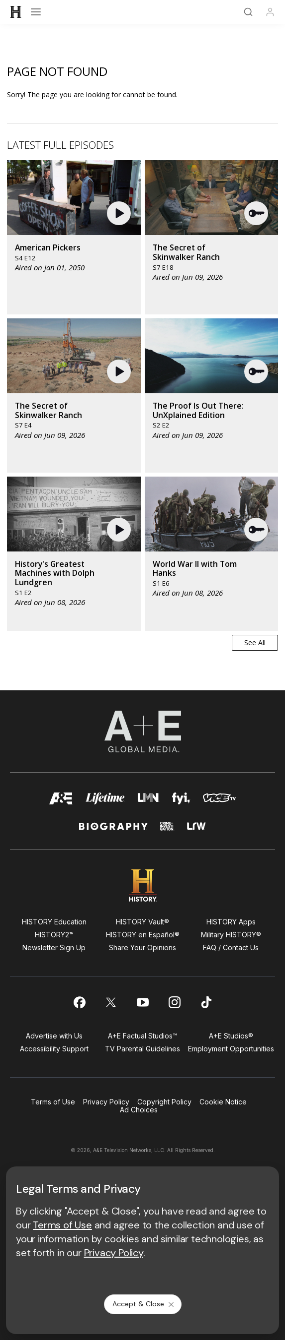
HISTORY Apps (231, 921)
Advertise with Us (54, 1036)
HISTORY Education (54, 921)
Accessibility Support (54, 1048)
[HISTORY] (16, 12)
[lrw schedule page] (196, 830)
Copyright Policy (164, 1101)
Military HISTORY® (231, 934)
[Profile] (270, 12)
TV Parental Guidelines (142, 1048)
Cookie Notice (223, 1101)
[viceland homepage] (219, 801)
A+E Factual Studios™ (142, 1036)
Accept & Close (143, 1303)
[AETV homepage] (61, 801)
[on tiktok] (206, 1002)
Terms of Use (53, 1101)
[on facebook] (79, 1002)
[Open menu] (36, 12)
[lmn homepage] (148, 801)
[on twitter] (111, 1002)
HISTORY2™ (54, 934)
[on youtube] (143, 1002)
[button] (120, 213)
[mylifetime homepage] (105, 801)
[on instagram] (175, 1002)
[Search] (248, 12)
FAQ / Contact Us (231, 947)
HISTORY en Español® (143, 934)
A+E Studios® (231, 1036)
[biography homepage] (113, 830)
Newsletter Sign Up (54, 947)
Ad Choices (139, 1109)
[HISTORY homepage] (142, 885)
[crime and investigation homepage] (167, 830)
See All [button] (255, 642)
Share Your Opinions (142, 947)
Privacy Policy (106, 1101)
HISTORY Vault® (142, 921)
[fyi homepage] (181, 801)
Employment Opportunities (231, 1048)
